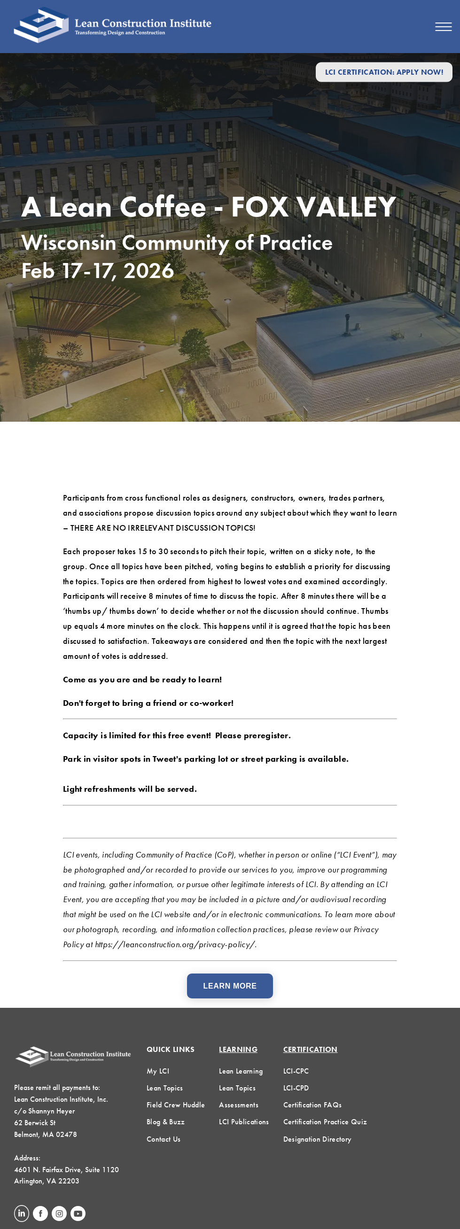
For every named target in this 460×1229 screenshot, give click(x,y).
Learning (238, 1049)
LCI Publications (244, 1122)
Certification (310, 1049)
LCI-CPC (296, 1071)
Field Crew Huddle (176, 1105)
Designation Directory (317, 1139)
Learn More (230, 986)
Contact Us (163, 1139)
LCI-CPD (296, 1088)
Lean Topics (165, 1088)
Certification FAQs (312, 1105)
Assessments (238, 1105)
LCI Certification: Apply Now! (384, 72)
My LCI (158, 1071)
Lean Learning (241, 1071)
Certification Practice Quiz (325, 1122)
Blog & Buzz (166, 1122)
